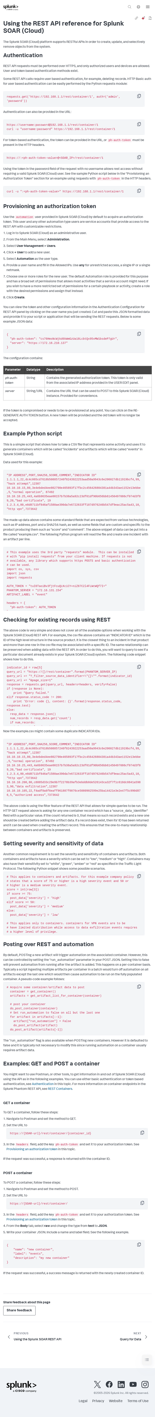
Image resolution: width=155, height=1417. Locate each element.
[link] (136, 18)
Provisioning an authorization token (32, 1149)
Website (116, 1401)
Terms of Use (138, 1401)
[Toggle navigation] (147, 1360)
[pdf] (150, 18)
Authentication (43, 1084)
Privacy (98, 1401)
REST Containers (60, 1089)
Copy (142, 97)
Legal (83, 1401)
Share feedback (19, 1310)
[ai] (143, 18)
